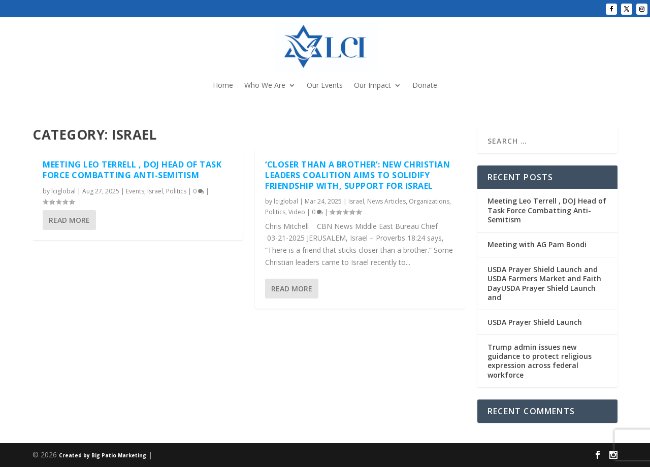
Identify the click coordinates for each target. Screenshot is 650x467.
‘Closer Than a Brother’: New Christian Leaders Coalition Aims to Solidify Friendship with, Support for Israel (357, 175)
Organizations (429, 201)
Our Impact (372, 86)
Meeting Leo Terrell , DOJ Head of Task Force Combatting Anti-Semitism (132, 170)
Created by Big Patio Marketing (102, 455)
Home (223, 86)
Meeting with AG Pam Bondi (537, 244)
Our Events (325, 86)
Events (135, 191)
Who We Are (264, 86)
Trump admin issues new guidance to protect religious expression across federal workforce (540, 361)
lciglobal (63, 191)
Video (296, 212)
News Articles (386, 201)
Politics (176, 191)
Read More (69, 220)
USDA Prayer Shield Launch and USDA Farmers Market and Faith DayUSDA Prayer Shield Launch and (544, 283)
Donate (424, 86)
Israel (155, 191)
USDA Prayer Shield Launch (535, 322)
